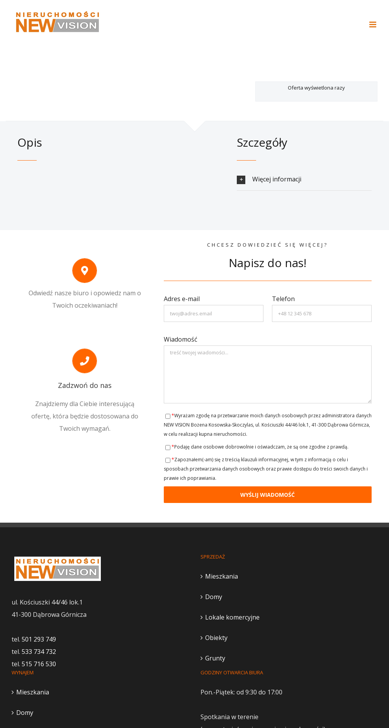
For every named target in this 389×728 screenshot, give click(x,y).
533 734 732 (39, 651)
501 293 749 (39, 639)
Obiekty (216, 637)
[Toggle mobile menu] (373, 24)
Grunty (215, 658)
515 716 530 (39, 664)
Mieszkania (221, 576)
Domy (213, 597)
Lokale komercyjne (232, 617)
